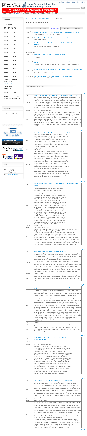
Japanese (82, 2)
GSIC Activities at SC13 (10, 73)
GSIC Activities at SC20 (10, 45)
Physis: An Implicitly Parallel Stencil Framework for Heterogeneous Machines (53, 37)
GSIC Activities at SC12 (10, 77)
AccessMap (61, 2)
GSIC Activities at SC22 (10, 37)
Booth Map (8, 88)
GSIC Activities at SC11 (10, 92)
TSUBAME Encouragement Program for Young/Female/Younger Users (13, 97)
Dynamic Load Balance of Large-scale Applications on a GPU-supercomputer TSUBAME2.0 (56, 32)
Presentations (8, 81)
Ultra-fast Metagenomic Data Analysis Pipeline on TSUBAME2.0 (50, 54)
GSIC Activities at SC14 (10, 69)
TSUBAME (33, 18)
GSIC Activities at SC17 (10, 57)
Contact (68, 2)
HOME (27, 18)
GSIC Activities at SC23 (10, 33)
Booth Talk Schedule (10, 84)
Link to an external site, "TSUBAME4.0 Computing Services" (13, 28)
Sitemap (73, 2)
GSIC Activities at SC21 (10, 41)
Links (77, 2)
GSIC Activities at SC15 (10, 65)
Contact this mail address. (14, 174)
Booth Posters (8, 86)
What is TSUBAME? (9, 25)
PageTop (83, 93)
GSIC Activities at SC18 (10, 53)
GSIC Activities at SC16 (10, 61)
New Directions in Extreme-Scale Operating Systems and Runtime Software (53, 76)
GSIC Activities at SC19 (10, 49)
